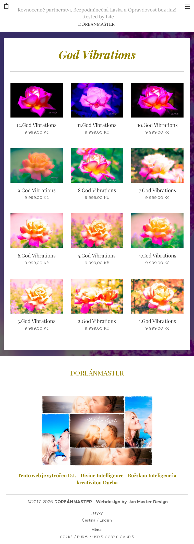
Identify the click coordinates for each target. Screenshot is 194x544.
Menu (187, 6)
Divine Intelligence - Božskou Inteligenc (125, 475)
